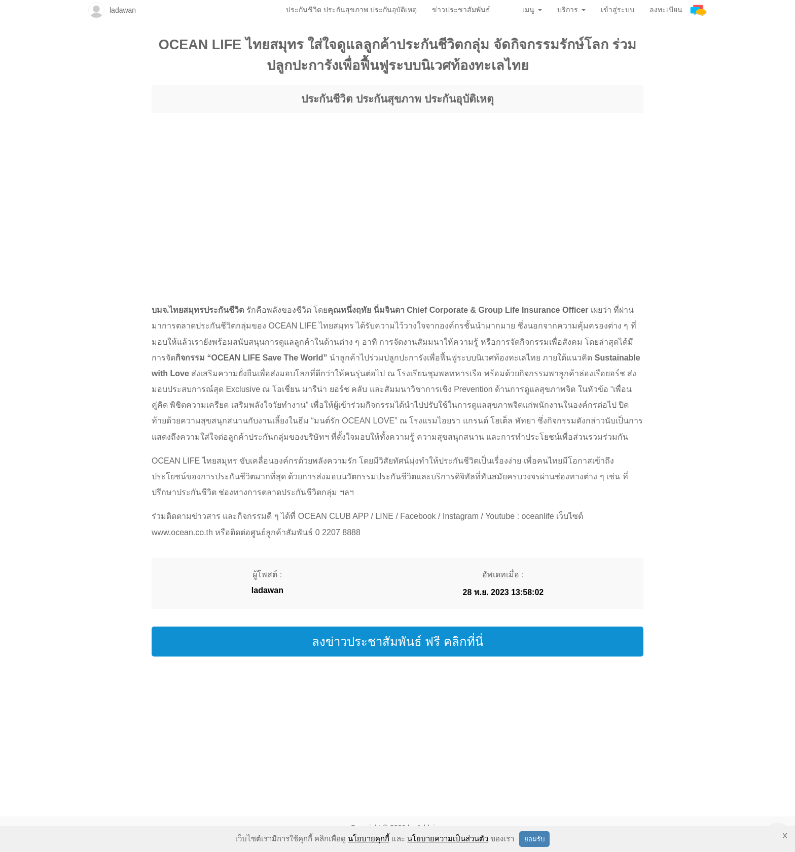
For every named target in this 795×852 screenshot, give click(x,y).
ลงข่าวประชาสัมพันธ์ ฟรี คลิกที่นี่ (397, 641)
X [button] (784, 835)
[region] (397, 186)
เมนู (532, 10)
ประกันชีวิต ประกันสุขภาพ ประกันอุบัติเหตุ (397, 99)
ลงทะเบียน (665, 10)
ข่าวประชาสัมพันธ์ (461, 10)
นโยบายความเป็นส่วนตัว (447, 838)
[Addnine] (698, 10)
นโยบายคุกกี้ (368, 838)
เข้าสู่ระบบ (617, 10)
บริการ (571, 10)
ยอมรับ (534, 839)
